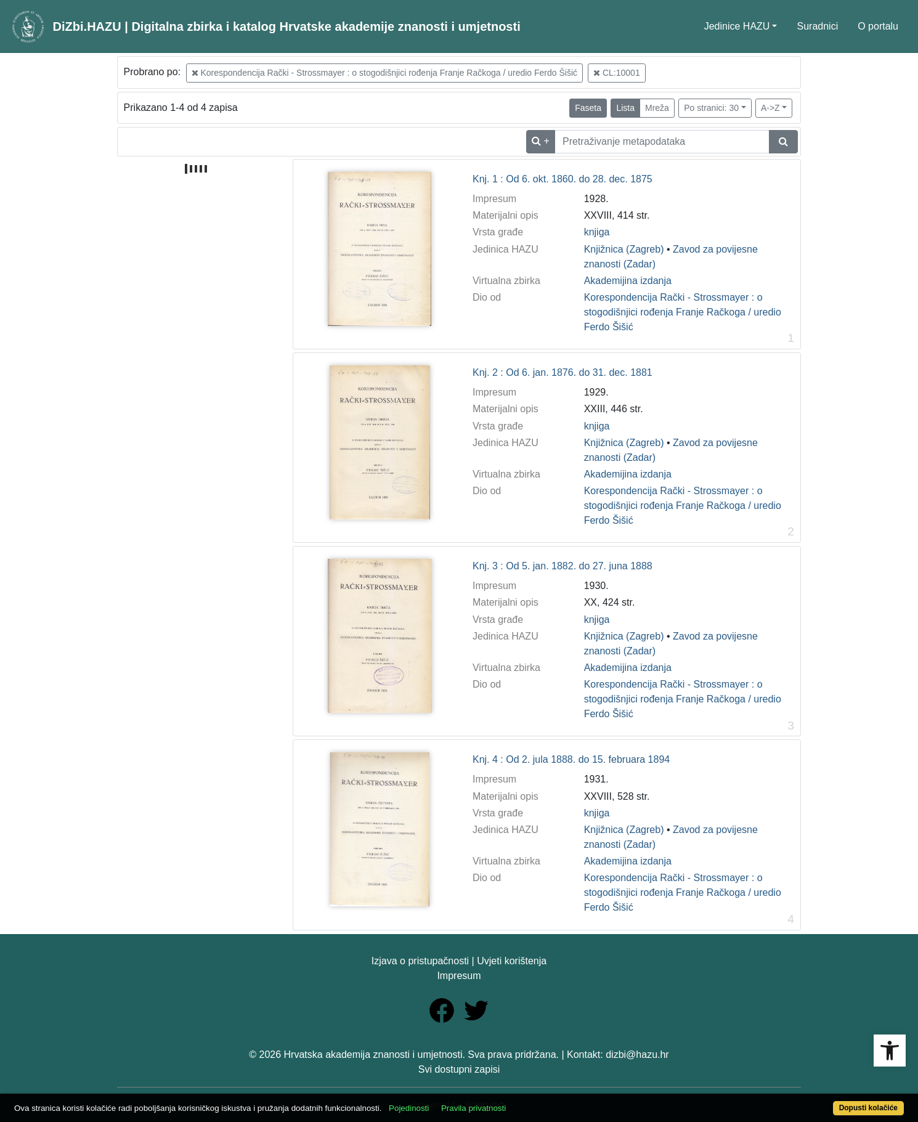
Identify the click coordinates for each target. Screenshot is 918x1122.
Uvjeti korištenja (511, 961)
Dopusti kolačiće (868, 1108)
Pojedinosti (409, 1108)
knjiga (597, 232)
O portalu (878, 26)
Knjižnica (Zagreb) (624, 249)
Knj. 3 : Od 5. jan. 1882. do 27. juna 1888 (562, 566)
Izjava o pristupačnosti (420, 961)
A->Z (770, 108)
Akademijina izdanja (628, 280)
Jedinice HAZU (737, 26)
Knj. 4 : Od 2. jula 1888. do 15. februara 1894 (571, 759)
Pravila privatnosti (473, 1108)
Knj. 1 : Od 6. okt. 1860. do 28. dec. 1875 (562, 179)
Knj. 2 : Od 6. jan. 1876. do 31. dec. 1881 (562, 372)
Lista (625, 108)
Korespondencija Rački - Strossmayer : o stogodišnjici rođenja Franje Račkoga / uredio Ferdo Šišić (385, 73)
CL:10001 (616, 73)
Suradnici (817, 26)
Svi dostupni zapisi (459, 1069)
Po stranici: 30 (711, 108)
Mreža (657, 108)
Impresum (459, 975)
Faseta (588, 108)
